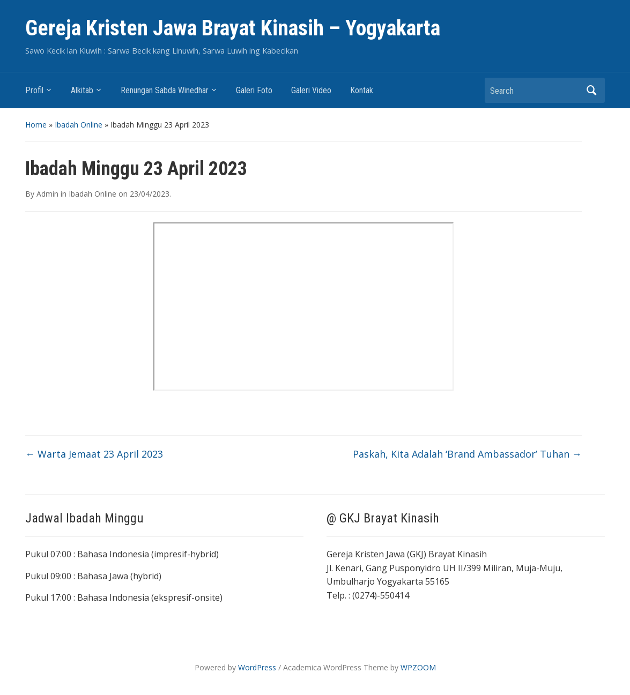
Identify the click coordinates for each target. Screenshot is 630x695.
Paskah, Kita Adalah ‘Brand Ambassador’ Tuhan (467, 453)
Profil (34, 90)
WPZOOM (418, 667)
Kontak (361, 90)
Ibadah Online (78, 124)
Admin (47, 194)
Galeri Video (311, 90)
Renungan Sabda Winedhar (165, 90)
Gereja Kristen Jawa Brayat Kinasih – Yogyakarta (232, 28)
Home (36, 124)
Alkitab (82, 90)
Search (591, 90)
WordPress (257, 667)
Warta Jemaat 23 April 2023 (94, 453)
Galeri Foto (254, 90)
